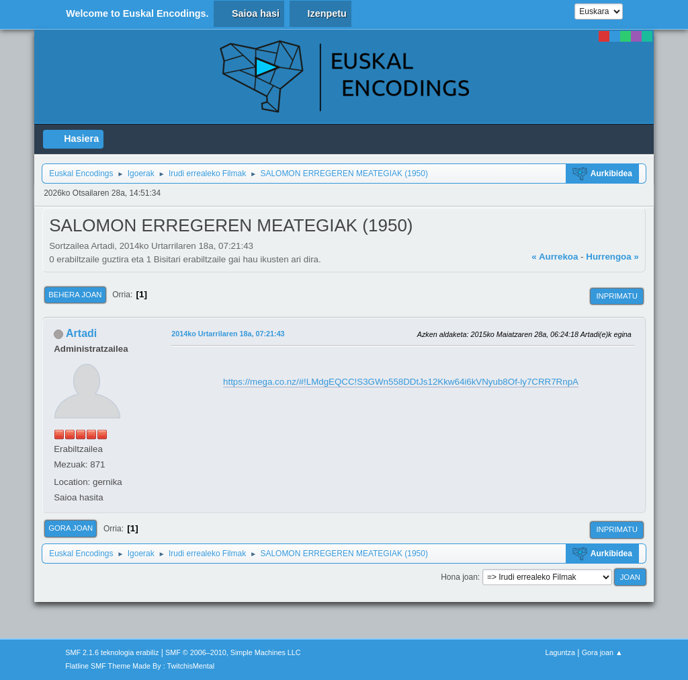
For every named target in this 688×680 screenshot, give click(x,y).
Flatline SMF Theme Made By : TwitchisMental (139, 666)
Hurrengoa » (612, 257)
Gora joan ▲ (602, 652)
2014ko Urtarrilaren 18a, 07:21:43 (227, 334)
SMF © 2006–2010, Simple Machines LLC (233, 652)
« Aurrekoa (554, 257)
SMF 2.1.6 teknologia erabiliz (112, 652)
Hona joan (459, 577)
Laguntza (560, 652)
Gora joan (70, 528)
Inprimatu (616, 296)
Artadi (81, 333)
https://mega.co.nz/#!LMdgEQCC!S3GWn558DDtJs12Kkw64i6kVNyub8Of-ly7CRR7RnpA (400, 382)
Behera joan (74, 295)
